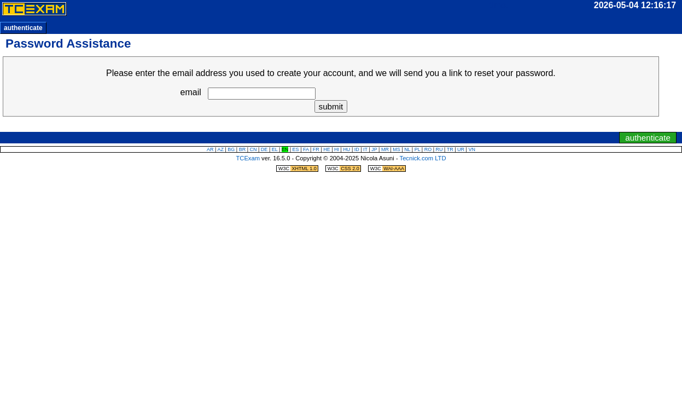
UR (460, 149)
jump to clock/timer (322, 126)
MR (385, 149)
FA (306, 149)
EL (275, 149)
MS (396, 149)
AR (210, 149)
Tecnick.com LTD (423, 158)
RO (428, 149)
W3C (298, 168)
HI (336, 149)
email (190, 92)
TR (450, 149)
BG (231, 149)
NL (407, 149)
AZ (220, 149)
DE (264, 149)
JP (374, 149)
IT (365, 149)
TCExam (248, 158)
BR (242, 149)
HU (346, 149)
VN (471, 149)
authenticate (23, 28)
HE (326, 149)
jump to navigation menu (356, 126)
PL (418, 149)
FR (316, 149)
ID (356, 149)
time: (499, 5)
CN (253, 149)
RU (439, 149)
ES (296, 149)
